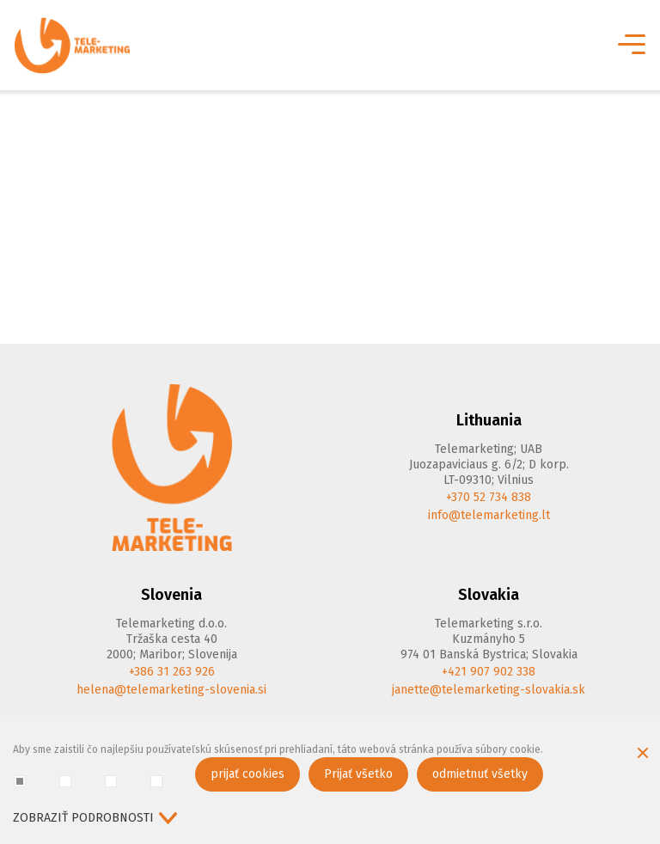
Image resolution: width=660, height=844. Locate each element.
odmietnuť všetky (480, 774)
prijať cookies (247, 774)
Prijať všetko (358, 774)
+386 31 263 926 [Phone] (172, 671)
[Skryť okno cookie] (643, 755)
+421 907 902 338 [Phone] (488, 671)
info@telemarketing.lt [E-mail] (489, 515)
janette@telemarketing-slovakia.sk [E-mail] (488, 689)
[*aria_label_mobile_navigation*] (629, 45)
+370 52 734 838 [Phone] (488, 497)
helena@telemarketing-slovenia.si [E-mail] (171, 689)
